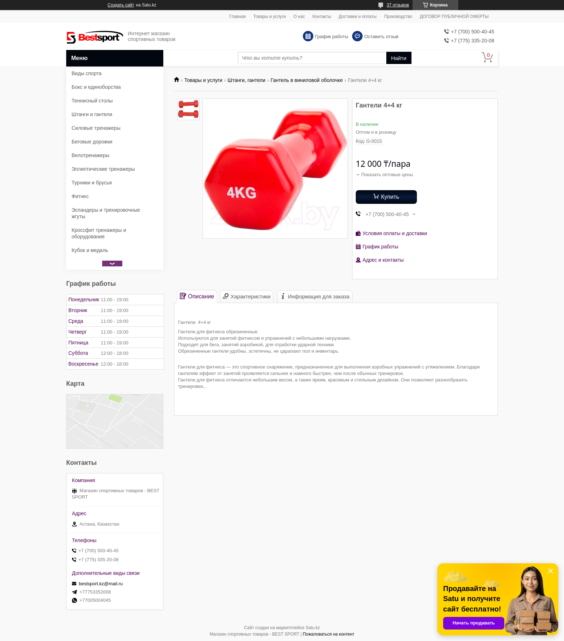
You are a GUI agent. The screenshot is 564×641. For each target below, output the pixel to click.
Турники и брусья (92, 183)
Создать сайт (121, 5)
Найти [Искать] (398, 58)
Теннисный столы (92, 101)
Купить (390, 197)
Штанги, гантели (246, 80)
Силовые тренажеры (96, 128)
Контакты (322, 16)
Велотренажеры (90, 155)
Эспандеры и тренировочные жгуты (106, 213)
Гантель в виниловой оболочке (306, 80)
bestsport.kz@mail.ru (101, 583)
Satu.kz (312, 627)
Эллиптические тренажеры (103, 169)
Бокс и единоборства (96, 87)
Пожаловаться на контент (328, 634)
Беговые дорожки (92, 142)
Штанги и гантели (92, 114)
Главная (237, 16)
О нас (299, 16)
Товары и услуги (269, 16)
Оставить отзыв (381, 36)
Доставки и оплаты (358, 16)
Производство (398, 16)
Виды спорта (86, 73)
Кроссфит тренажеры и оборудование (99, 233)
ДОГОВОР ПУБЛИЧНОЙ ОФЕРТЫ (454, 16)
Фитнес (80, 196)
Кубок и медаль (90, 250)
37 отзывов (398, 5)
